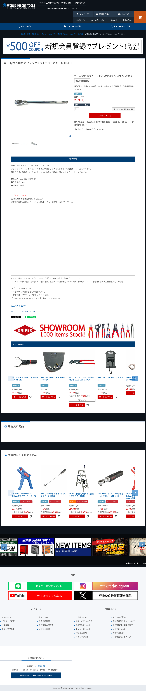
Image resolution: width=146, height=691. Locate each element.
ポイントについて (83, 629)
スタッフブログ (82, 637)
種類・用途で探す (33, 34)
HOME (23, 34)
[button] (135, 378)
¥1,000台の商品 (100, 134)
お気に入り (43, 617)
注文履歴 (5, 625)
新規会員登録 (44, 621)
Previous (4, 547)
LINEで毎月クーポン (97, 20)
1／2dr (80, 34)
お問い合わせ (127, 20)
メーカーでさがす (74, 26)
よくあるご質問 (119, 617)
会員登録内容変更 (46, 625)
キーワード (122, 26)
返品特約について (18, 306)
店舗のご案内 (104, 14)
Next (142, 544)
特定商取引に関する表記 (123, 625)
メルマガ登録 (44, 629)
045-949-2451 (40, 666)
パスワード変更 (8, 621)
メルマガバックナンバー (123, 637)
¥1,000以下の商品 (83, 134)
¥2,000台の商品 (116, 134)
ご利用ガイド (80, 20)
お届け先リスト (8, 629)
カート (140, 17)
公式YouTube (113, 20)
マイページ (84, 14)
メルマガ (125, 14)
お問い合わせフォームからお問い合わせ (36, 675)
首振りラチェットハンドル (66, 34)
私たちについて (119, 629)
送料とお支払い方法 (84, 621)
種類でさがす (26, 26)
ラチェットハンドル (48, 34)
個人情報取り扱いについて (124, 621)
